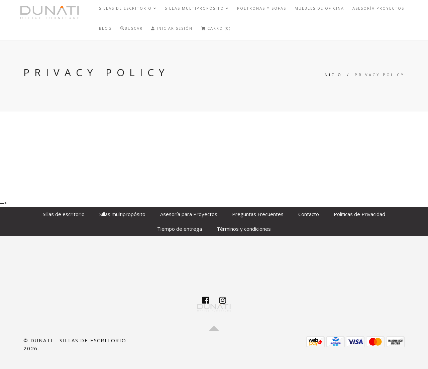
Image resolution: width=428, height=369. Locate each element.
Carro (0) (216, 28)
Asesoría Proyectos (378, 8)
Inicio (332, 74)
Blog (105, 28)
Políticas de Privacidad (359, 214)
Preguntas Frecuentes (258, 214)
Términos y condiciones (244, 228)
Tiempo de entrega (179, 228)
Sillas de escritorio (127, 8)
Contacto (308, 214)
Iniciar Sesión (172, 28)
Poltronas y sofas (261, 8)
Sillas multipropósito (197, 8)
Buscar (131, 28)
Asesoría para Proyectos (188, 214)
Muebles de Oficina (319, 8)
